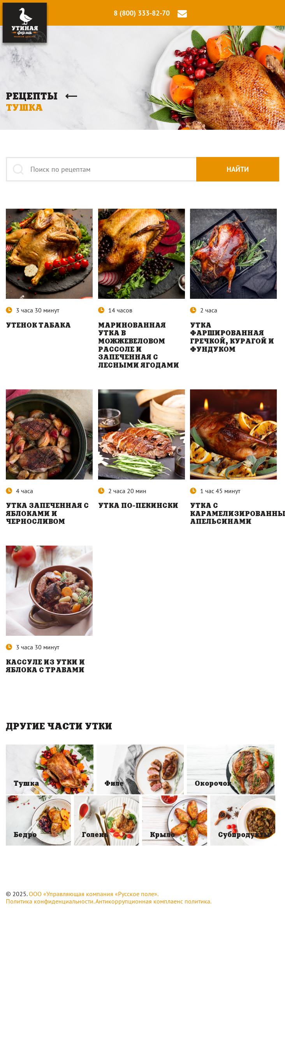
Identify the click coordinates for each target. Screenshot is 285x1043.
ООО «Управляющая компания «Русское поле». (93, 896)
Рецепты (32, 96)
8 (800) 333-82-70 (142, 13)
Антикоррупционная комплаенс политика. (153, 903)
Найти (236, 169)
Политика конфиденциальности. (50, 903)
